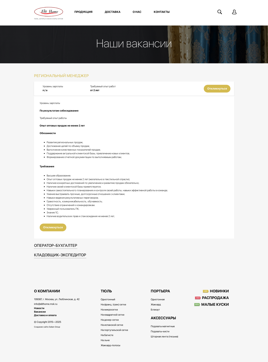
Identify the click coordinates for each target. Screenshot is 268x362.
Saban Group (54, 327)
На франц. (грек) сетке (113, 304)
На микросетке (109, 310)
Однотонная (158, 299)
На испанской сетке (112, 325)
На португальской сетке (114, 330)
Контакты (162, 12)
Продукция (83, 12)
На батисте (107, 335)
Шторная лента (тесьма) (164, 336)
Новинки (219, 291)
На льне (105, 340)
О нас (137, 12)
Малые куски (215, 304)
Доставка (112, 12)
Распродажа (215, 298)
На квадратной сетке (112, 315)
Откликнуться (217, 89)
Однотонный (108, 299)
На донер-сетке (110, 320)
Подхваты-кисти (160, 331)
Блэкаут (155, 310)
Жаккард (156, 304)
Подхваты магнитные (163, 326)
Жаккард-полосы (110, 345)
